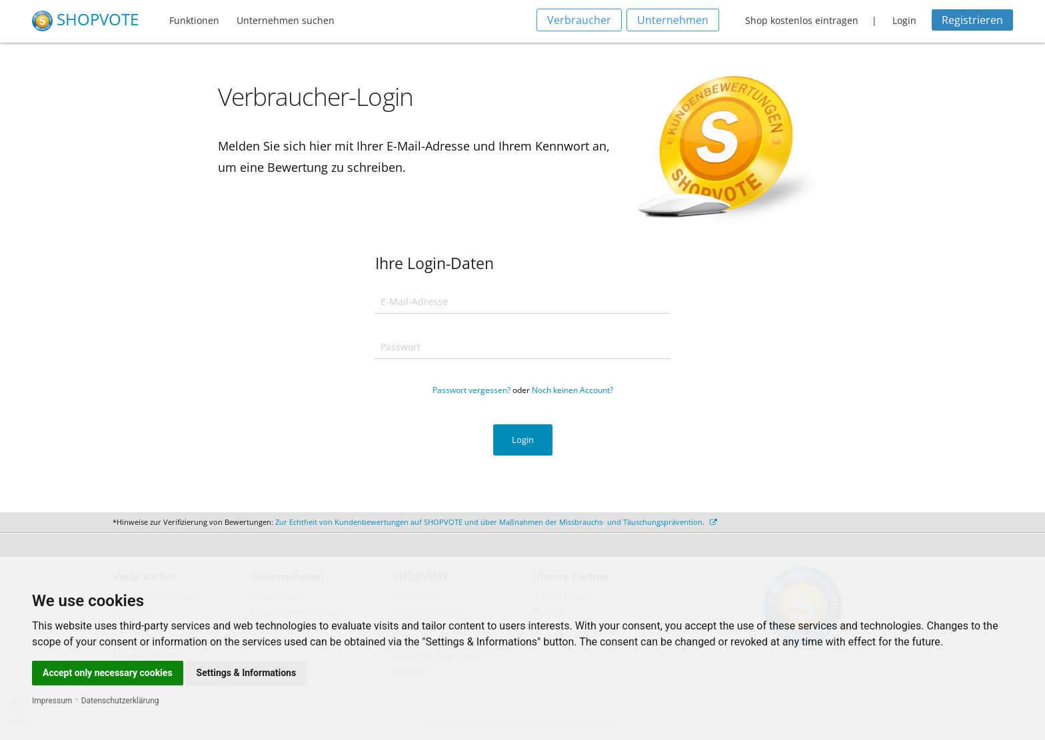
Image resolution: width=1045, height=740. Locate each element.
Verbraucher (579, 20)
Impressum (52, 700)
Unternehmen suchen (286, 20)
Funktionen (194, 20)
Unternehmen (672, 20)
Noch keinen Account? (572, 390)
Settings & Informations (247, 672)
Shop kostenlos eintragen (801, 20)
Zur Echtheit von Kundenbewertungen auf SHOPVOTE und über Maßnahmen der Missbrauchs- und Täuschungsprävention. (496, 522)
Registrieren (972, 20)
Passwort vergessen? (472, 390)
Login (904, 20)
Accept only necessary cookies (108, 672)
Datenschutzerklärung (120, 700)
